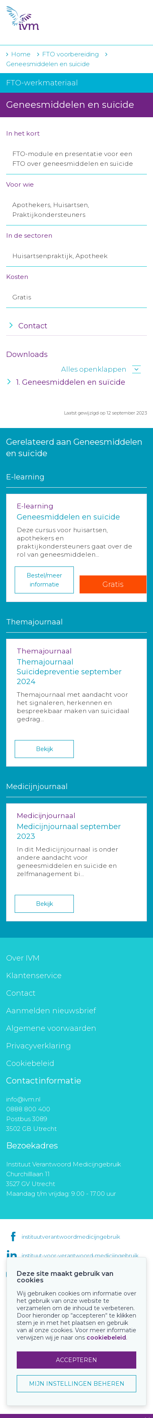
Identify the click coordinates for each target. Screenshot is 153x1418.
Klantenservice (34, 975)
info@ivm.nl (23, 1099)
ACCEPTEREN (76, 1360)
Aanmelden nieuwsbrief (51, 1010)
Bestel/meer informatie (44, 580)
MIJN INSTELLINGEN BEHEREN (76, 1383)
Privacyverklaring (38, 1045)
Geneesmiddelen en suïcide (48, 64)
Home (21, 54)
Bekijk (44, 749)
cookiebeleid (106, 1337)
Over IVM (23, 958)
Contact (20, 993)
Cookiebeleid (30, 1063)
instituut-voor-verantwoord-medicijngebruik (80, 1255)
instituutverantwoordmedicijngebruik (71, 1236)
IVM (53, 18)
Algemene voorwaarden (51, 1028)
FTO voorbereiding (71, 54)
